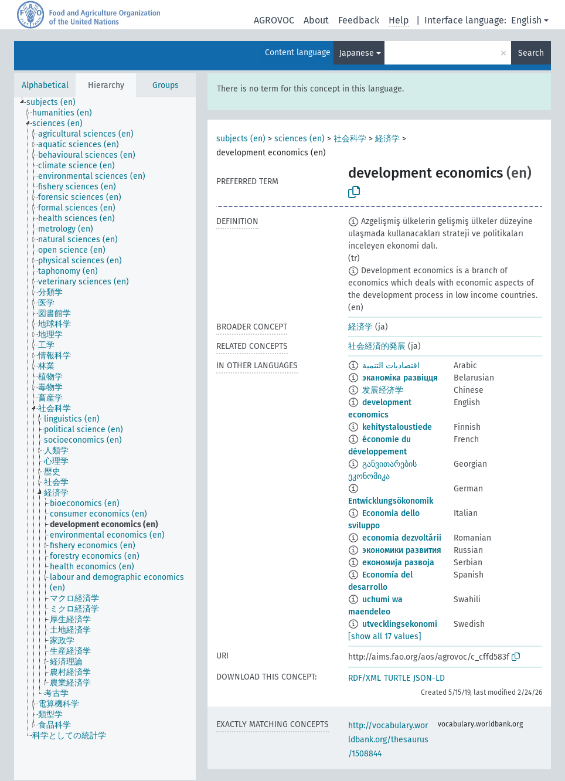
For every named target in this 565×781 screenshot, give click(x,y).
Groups (165, 85)
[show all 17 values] (384, 636)
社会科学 (349, 139)
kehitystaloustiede (397, 427)
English (526, 20)
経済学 (387, 139)
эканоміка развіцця (400, 378)
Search (531, 53)
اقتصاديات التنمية (391, 366)
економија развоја (398, 563)
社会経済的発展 (377, 346)
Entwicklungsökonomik (390, 501)
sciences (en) (299, 139)
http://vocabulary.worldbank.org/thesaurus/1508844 (388, 740)
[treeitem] (56, 102)
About (316, 20)
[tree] (105, 438)
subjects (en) (241, 139)
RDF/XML (364, 678)
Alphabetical (45, 85)
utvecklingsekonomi (399, 624)
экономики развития (401, 550)
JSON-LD (429, 678)
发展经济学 (382, 390)
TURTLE (397, 678)
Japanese (356, 53)
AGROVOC (274, 20)
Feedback (358, 20)
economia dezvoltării (401, 538)
